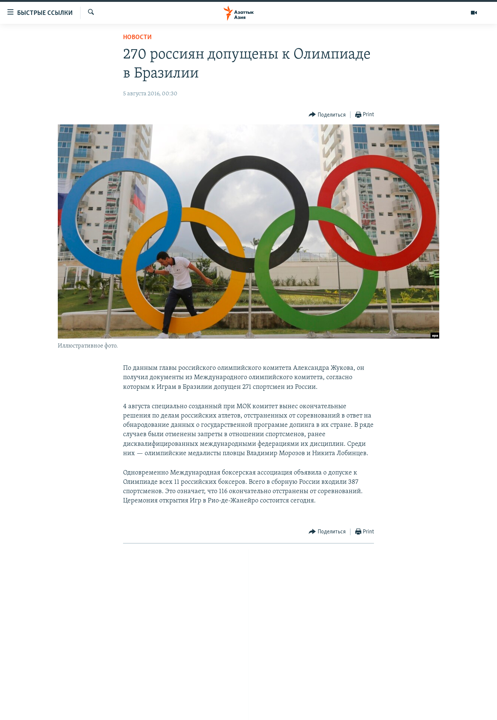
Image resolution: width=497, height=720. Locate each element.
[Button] (327, 115)
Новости (137, 37)
